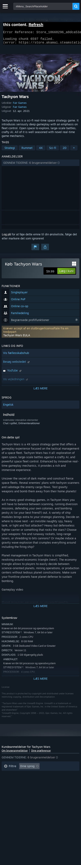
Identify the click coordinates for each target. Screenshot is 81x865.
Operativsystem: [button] (15, 787)
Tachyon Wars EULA (16, 337)
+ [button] (74, 150)
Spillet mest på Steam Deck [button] (42, 781)
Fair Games (20, 105)
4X (41, 150)
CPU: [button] (37, 787)
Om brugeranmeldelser (15, 753)
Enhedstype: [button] (12, 793)
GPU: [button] (51, 787)
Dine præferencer (41, 753)
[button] (40, 165)
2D (65, 150)
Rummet (26, 150)
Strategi (9, 150)
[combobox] (42, 6)
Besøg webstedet (16, 364)
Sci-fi (52, 150)
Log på (6, 236)
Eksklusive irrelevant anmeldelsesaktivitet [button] (32, 775)
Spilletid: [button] (10, 781)
